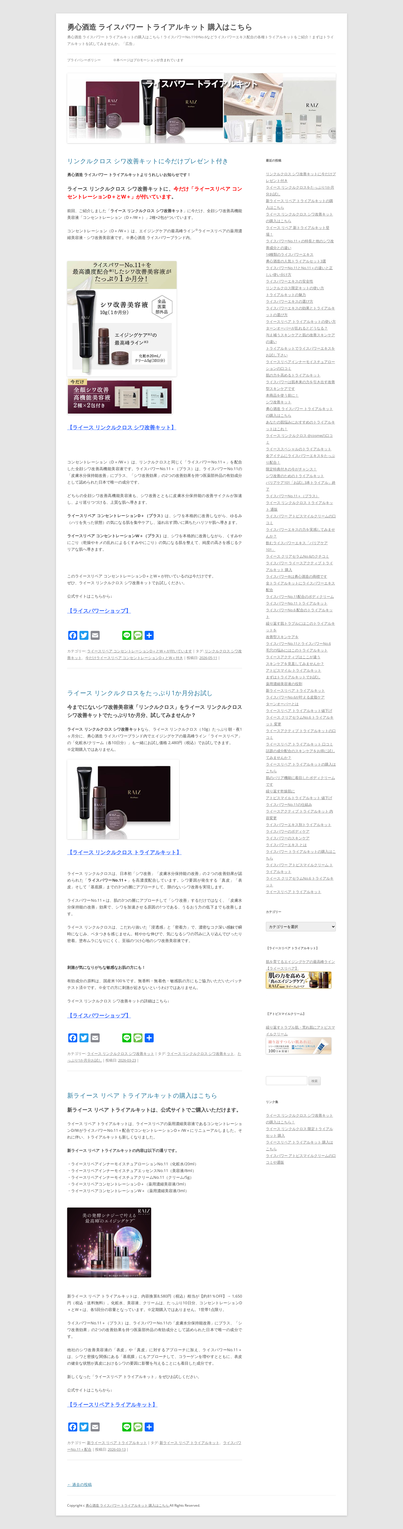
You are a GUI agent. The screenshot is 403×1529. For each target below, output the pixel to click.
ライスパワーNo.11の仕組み (289, 804)
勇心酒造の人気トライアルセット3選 (296, 261)
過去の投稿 (79, 1484)
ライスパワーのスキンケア (288, 838)
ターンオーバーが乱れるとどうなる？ (297, 328)
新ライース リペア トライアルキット (117, 1442)
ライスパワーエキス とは (286, 844)
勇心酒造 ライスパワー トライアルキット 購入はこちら (159, 27)
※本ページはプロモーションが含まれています (148, 60)
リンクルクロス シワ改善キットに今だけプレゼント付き (148, 161)
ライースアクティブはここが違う (293, 656)
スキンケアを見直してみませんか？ (295, 663)
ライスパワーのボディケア (288, 831)
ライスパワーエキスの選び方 (289, 301)
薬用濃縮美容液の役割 (284, 683)
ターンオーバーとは (282, 703)
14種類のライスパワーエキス (289, 254)
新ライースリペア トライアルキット (295, 690)
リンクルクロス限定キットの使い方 (295, 287)
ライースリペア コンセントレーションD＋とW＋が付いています (139, 651)
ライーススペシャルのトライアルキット (298, 448)
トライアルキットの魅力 (286, 294)
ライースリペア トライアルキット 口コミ (299, 744)
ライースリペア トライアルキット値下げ (299, 710)
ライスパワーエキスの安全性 (289, 281)
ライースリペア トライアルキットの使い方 (301, 321)
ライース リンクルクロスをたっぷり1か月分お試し (140, 692)
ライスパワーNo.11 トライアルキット (296, 603)
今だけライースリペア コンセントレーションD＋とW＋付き (134, 657)
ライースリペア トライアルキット (293, 891)
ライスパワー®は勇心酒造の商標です (296, 576)
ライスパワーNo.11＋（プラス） (292, 495)
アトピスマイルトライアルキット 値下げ (299, 797)
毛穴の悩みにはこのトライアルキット (297, 650)
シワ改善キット (278, 401)
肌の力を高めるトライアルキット (293, 375)
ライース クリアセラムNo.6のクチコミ (297, 556)
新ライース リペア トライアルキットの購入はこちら (142, 1095)
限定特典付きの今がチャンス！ (291, 469)
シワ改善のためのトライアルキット (295, 475)
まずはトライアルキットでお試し (293, 677)
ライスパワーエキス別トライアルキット (298, 824)
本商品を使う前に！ (282, 395)
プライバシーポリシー (84, 60)
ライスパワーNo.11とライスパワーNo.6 (298, 643)
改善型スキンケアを (282, 636)
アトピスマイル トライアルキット (293, 670)
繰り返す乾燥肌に (280, 791)
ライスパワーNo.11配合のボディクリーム (300, 596)
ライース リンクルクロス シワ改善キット (120, 1053)
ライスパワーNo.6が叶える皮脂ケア (295, 697)
